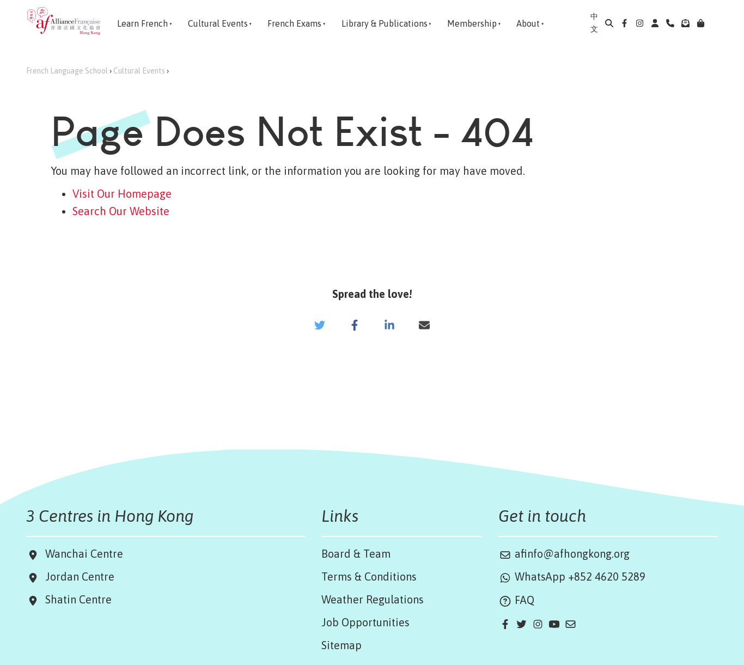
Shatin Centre (76, 599)
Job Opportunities (365, 622)
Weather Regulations (372, 599)
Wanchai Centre (85, 553)
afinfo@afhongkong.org (564, 553)
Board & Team (356, 553)
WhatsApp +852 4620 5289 (571, 576)
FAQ (516, 600)
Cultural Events (139, 70)
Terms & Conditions (369, 576)
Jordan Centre (77, 576)
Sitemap (341, 645)
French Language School (67, 70)
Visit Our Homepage (122, 193)
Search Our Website (120, 211)
